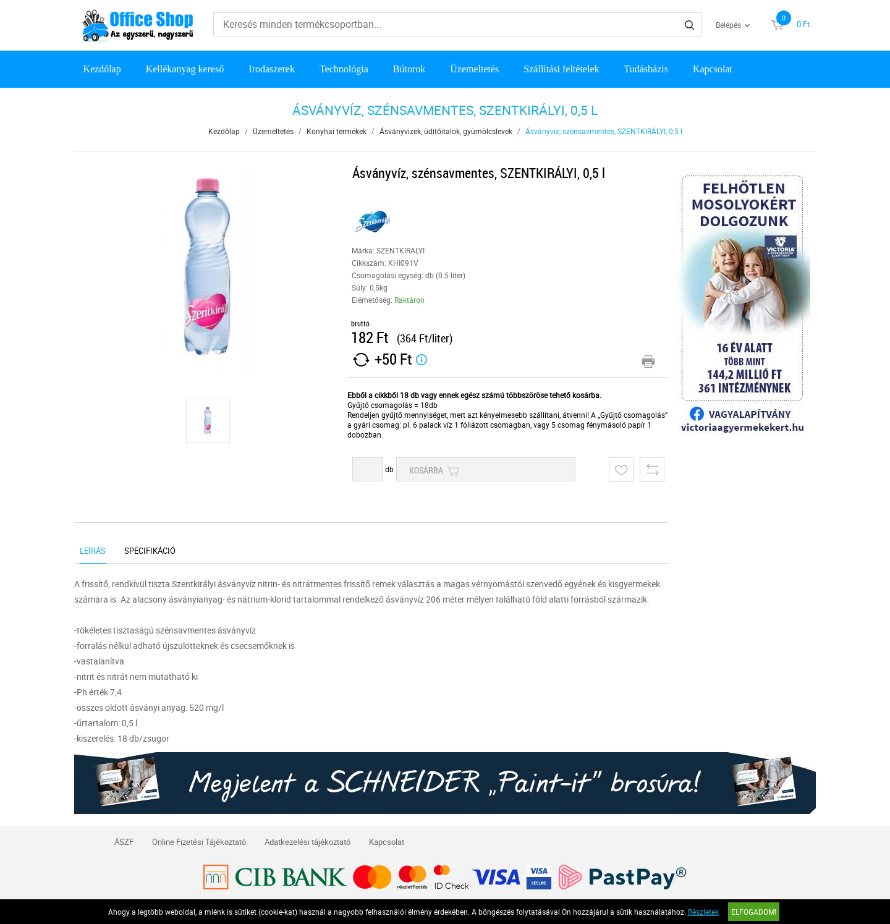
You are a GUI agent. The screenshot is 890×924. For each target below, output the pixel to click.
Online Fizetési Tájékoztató (199, 841)
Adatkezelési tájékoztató (307, 841)
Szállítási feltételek (561, 69)
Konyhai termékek (337, 131)
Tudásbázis (646, 69)
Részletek (703, 912)
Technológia (344, 69)
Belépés (728, 25)
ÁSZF (124, 841)
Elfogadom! (753, 912)
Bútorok (409, 69)
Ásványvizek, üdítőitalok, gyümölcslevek (445, 131)
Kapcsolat (712, 69)
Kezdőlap (102, 69)
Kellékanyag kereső (185, 69)
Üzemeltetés (474, 69)
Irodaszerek (271, 69)
